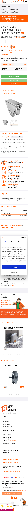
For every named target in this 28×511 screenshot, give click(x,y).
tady (13, 285)
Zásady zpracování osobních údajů (11, 471)
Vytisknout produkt (9, 93)
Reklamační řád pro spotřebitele (10, 459)
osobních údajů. (21, 490)
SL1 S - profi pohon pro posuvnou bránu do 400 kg (13, 328)
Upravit (14, 272)
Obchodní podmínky (8, 456)
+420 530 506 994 (6, 300)
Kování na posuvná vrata (6, 11)
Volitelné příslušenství (18, 19)
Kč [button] (13, 1)
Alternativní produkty (18, 21)
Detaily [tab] (13, 241)
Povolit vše (14, 267)
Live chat (4, 302)
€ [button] (15, 1)
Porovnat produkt (9, 90)
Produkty (7, 9)
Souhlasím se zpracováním (13, 490)
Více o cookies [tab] (22, 241)
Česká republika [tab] (6, 136)
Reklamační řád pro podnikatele (10, 462)
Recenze (14, 16)
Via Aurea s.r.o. (20, 505)
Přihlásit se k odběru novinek (12, 494)
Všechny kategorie (6, 6)
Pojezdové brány (16, 11)
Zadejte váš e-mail (7, 487)
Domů (2, 9)
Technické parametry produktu (9, 18)
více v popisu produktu (21, 37)
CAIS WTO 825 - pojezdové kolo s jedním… (9, 12)
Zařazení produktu (6, 19)
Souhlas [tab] (5, 241)
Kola (23, 11)
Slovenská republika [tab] (17, 136)
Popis (9, 16)
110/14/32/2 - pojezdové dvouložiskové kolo (10, 366)
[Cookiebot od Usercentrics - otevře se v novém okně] (20, 238)
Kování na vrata (14, 9)
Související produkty (7, 21)
